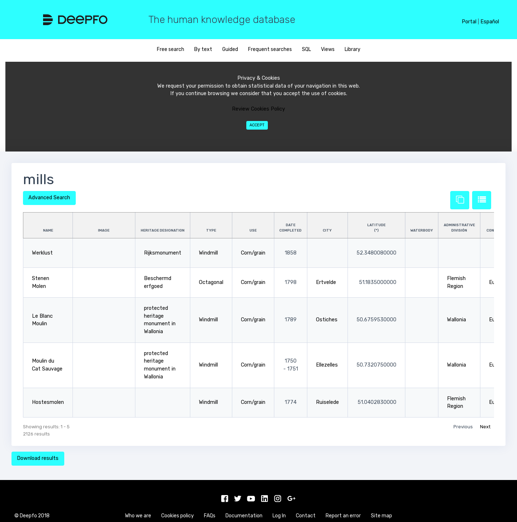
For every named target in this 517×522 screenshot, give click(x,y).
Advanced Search (49, 198)
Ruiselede (327, 402)
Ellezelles (327, 365)
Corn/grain (253, 253)
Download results (38, 458)
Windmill (208, 253)
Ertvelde (326, 282)
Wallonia (456, 320)
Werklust (42, 253)
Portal (469, 22)
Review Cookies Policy (258, 109)
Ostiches (326, 320)
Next (485, 426)
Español (489, 22)
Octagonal (211, 282)
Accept (257, 125)
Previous (463, 426)
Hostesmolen (48, 402)
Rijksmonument (162, 253)
